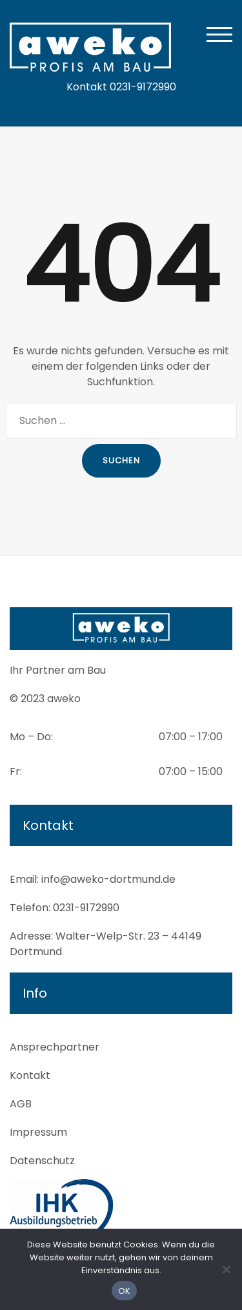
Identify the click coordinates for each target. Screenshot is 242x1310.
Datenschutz (42, 1160)
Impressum (38, 1132)
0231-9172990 (86, 907)
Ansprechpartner (54, 1047)
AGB (21, 1103)
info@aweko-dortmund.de (108, 879)
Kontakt (30, 1075)
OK (124, 1291)
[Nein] (225, 1269)
